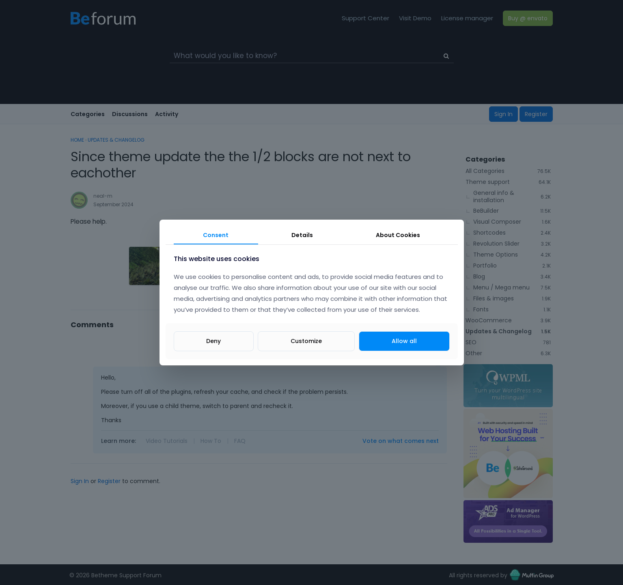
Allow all (404, 341)
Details (302, 235)
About (398, 235)
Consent (216, 235)
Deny (213, 341)
